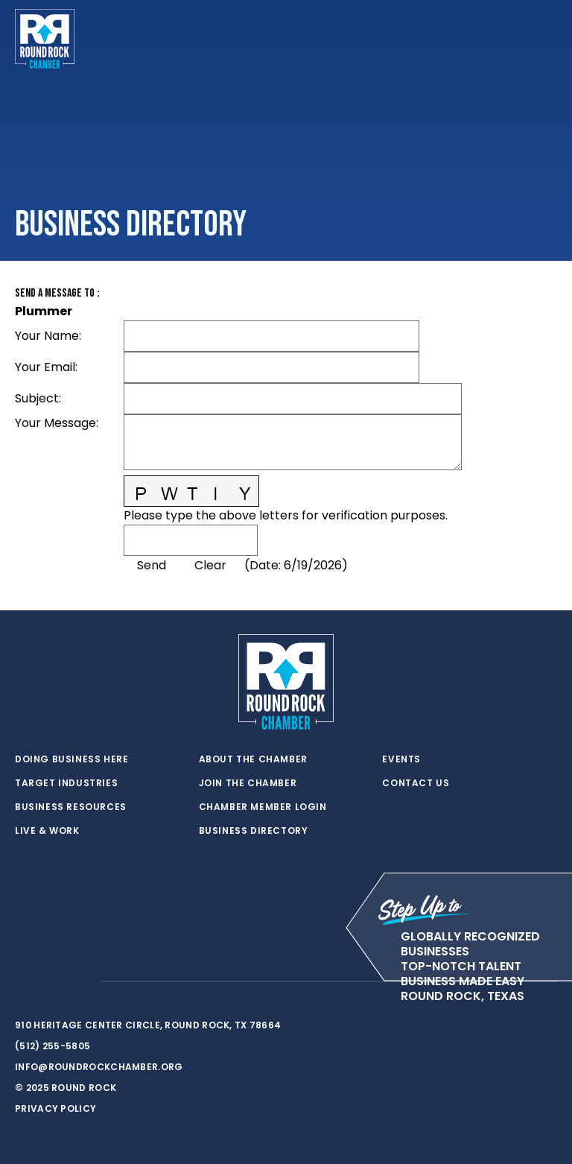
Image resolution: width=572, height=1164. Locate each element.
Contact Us (415, 783)
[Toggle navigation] (545, 39)
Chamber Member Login (263, 807)
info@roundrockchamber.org (99, 1066)
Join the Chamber (248, 783)
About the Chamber (253, 759)
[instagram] (81, 982)
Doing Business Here (71, 759)
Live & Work (47, 831)
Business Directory (253, 831)
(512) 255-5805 (52, 1046)
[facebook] (52, 982)
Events (401, 759)
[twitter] (22, 982)
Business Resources (71, 807)
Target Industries (66, 783)
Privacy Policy (55, 1108)
